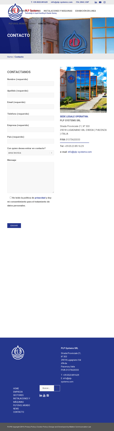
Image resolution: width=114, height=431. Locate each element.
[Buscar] (53, 23)
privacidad (40, 198)
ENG (82, 2)
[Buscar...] (50, 388)
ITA (77, 2)
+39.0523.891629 (71, 375)
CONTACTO (18, 412)
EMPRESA (18, 392)
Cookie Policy (42, 427)
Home (10, 57)
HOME (16, 388)
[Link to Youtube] (100, 2)
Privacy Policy (30, 427)
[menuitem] (11, 10)
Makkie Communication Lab (80, 427)
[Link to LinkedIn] (96, 2)
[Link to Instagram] (104, 2)
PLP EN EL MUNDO (21, 405)
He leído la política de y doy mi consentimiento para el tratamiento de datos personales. (29, 202)
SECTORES (18, 395)
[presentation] (29, 215)
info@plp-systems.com (62, 2)
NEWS (16, 409)
